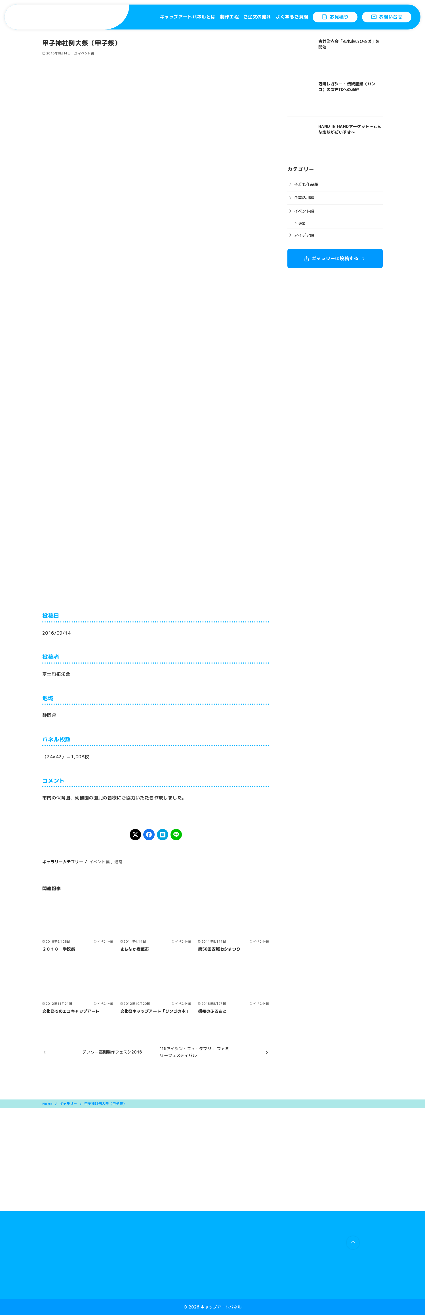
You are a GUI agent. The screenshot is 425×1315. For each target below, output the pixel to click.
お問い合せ (386, 17)
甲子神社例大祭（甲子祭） (105, 1103)
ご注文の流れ (257, 17)
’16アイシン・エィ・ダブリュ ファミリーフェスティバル (194, 1052)
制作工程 (229, 17)
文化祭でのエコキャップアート (71, 1011)
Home (47, 1103)
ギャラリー (69, 1103)
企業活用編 (304, 197)
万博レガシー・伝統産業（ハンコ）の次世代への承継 (347, 86)
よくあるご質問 (292, 17)
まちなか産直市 (134, 949)
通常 (118, 862)
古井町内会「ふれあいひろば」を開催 (349, 44)
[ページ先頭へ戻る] (353, 1242)
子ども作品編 (306, 184)
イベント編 (86, 53)
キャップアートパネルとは (188, 17)
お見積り (335, 17)
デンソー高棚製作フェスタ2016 (112, 1052)
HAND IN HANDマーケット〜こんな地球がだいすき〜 (350, 129)
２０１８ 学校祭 (58, 949)
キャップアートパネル (221, 1307)
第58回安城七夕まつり (219, 949)
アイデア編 (304, 235)
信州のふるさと (212, 1011)
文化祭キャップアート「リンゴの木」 (155, 1011)
